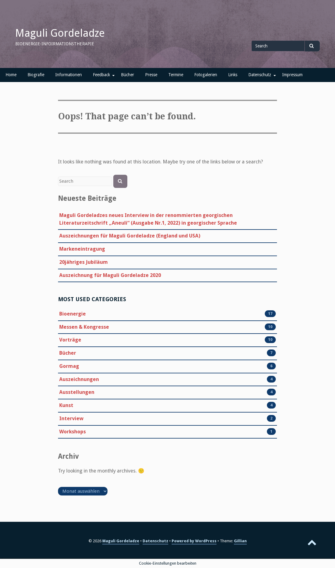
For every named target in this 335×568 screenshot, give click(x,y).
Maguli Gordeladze (60, 33)
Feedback (101, 74)
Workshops (72, 432)
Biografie (35, 74)
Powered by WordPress (194, 541)
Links (232, 74)
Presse (151, 74)
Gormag (69, 366)
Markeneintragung (82, 249)
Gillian (240, 541)
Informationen (68, 74)
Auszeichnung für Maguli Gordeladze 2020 (110, 275)
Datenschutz (259, 74)
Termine (175, 74)
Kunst (66, 405)
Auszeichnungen (79, 379)
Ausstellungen (76, 392)
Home (10, 74)
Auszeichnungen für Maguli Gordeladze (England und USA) (129, 236)
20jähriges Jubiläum (83, 262)
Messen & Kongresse (84, 327)
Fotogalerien (205, 74)
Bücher (127, 74)
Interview (71, 419)
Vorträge (70, 340)
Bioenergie (72, 314)
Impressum (292, 74)
